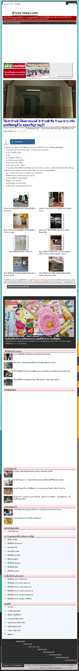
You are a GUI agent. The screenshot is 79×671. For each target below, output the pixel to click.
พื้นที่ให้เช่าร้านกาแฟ (15, 543)
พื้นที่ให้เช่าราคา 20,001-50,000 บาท (20, 595)
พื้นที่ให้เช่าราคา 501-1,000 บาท (19, 583)
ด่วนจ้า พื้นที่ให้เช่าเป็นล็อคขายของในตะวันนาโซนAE (31, 354)
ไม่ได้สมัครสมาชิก (32, 128)
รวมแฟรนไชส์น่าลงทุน (15, 619)
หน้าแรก (10, 607)
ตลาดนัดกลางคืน (13, 551)
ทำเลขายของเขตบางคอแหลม (51, 128)
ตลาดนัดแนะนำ (10, 468)
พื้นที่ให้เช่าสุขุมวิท (14, 563)
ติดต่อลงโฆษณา (18, 665)
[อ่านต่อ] (23, 343)
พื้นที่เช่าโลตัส (12, 540)
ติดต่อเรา (11, 634)
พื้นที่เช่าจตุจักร (13, 559)
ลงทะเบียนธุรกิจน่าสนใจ (62, 657)
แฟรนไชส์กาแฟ (13, 531)
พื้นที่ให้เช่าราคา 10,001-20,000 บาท (20, 591)
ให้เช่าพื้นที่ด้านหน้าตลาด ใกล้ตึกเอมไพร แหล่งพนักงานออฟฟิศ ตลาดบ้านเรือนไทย (41, 371)
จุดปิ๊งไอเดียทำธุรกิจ (14, 626)
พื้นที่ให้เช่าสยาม (13, 571)
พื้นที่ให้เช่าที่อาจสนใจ (12, 351)
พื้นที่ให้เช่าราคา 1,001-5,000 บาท (19, 587)
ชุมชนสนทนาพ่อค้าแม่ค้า (16, 623)
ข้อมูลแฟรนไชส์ (20, 641)
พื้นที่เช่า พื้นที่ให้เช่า (14, 615)
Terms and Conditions (47, 668)
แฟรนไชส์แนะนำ (10, 507)
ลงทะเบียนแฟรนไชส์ (48, 652)
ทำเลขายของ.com (46, 665)
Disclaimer (58, 668)
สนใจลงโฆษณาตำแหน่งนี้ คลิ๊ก (18, 286)
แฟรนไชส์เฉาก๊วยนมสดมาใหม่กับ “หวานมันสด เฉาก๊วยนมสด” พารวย (37, 510)
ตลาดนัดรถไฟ (12, 547)
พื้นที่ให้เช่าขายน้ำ (14, 555)
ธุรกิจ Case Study (34, 647)
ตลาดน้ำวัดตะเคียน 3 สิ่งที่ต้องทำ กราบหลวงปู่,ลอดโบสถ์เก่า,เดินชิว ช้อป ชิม (39, 488)
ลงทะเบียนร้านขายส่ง (71, 660)
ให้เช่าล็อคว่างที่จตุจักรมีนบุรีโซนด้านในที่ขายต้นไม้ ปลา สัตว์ (34, 363)
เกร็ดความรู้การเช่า (14, 630)
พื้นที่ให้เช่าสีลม (13, 567)
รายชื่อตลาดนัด (27, 644)
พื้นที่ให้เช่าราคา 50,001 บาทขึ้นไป (20, 599)
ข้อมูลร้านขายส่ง (42, 649)
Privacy (71, 665)
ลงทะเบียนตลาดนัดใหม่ (55, 655)
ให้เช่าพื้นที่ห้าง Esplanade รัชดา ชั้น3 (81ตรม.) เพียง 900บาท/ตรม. (36, 380)
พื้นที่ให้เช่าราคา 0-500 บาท (17, 579)
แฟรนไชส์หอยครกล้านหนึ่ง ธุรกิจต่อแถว (27, 518)
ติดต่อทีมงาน (7, 665)
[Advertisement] (39, 44)
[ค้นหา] (33, 4)
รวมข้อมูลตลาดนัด (14, 611)
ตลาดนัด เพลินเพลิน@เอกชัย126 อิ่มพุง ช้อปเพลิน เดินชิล (33, 471)
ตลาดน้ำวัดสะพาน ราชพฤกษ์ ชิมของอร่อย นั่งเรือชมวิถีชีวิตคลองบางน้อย (38, 480)
